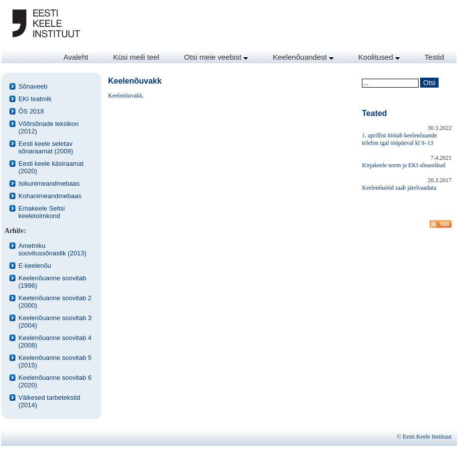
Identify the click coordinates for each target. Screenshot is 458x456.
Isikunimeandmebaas (49, 183)
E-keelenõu (34, 265)
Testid (434, 57)
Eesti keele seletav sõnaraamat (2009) (45, 147)
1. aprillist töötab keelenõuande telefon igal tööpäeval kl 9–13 (399, 139)
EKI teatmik (34, 99)
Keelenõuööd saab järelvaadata (399, 187)
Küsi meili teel (136, 57)
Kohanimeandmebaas (49, 196)
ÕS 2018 (31, 111)
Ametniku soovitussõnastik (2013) (52, 249)
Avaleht (75, 57)
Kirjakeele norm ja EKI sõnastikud (403, 165)
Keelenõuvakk (125, 95)
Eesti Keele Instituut (427, 436)
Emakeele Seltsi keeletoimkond (41, 212)
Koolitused (379, 57)
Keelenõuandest (303, 57)
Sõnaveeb (33, 86)
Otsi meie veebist (216, 57)
